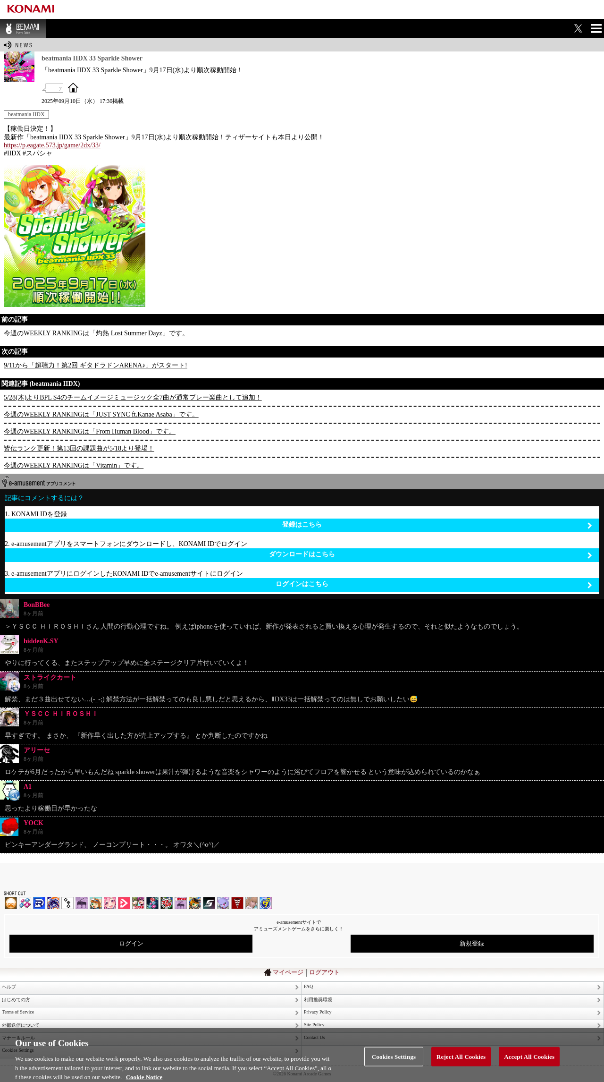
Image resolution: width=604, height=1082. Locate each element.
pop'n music (96, 903)
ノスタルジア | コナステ (181, 903)
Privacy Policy (318, 1011)
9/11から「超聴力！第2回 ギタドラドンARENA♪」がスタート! (95, 365)
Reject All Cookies (461, 1061)
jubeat (67, 903)
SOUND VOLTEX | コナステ (209, 903)
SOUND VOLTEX (110, 903)
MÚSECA (237, 903)
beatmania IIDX (26, 114)
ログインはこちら (434, 584)
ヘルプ (9, 986)
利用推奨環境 (318, 999)
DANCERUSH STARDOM (39, 903)
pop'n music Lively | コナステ (195, 903)
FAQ (308, 986)
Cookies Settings (394, 1061)
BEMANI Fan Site (23, 28)
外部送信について (21, 1025)
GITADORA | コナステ (166, 903)
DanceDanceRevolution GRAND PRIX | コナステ (152, 903)
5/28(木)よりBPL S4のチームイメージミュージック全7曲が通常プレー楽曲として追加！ (133, 397)
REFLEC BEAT (223, 903)
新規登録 (472, 943)
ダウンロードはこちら (430, 555)
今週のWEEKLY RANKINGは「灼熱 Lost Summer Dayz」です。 (96, 333)
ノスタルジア (82, 903)
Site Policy (314, 1024)
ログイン (131, 943)
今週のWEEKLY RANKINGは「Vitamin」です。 (73, 465)
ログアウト (324, 972)
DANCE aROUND (124, 903)
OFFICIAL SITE (73, 87)
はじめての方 (16, 999)
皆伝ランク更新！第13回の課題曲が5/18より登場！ (79, 448)
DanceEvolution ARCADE (251, 903)
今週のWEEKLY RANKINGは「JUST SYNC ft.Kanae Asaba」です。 (101, 414)
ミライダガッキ (266, 903)
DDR (25, 903)
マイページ (288, 972)
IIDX (11, 903)
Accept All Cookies (529, 1061)
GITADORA (53, 903)
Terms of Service (18, 1011)
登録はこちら (437, 525)
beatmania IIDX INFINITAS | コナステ (138, 903)
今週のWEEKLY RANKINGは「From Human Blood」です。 (90, 431)
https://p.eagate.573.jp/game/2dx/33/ (52, 145)
